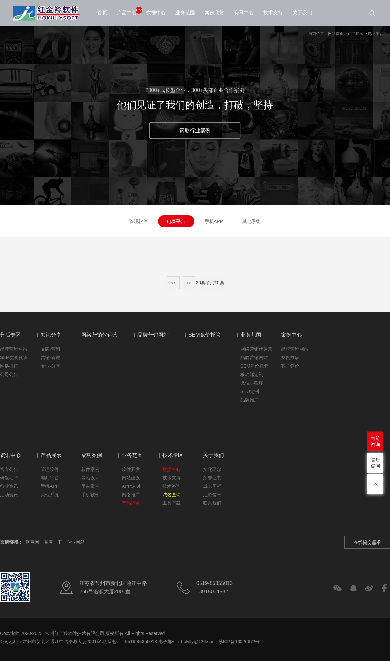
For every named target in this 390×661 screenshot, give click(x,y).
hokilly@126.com (198, 641)
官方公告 (9, 469)
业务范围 (185, 12)
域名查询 (171, 494)
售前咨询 (375, 441)
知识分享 (51, 335)
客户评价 (290, 366)
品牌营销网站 (13, 349)
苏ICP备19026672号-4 (240, 641)
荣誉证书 (212, 477)
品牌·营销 (50, 349)
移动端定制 (251, 374)
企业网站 (76, 542)
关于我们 (302, 12)
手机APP (214, 221)
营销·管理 (50, 357)
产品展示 (355, 34)
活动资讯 (9, 494)
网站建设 (131, 477)
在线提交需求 (367, 542)
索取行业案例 (195, 130)
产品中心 (126, 12)
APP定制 (131, 486)
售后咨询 (375, 462)
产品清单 (131, 503)
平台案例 (90, 486)
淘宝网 (32, 542)
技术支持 (273, 12)
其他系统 (251, 221)
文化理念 (212, 469)
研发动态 (9, 477)
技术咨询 (171, 486)
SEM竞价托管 (14, 357)
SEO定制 (249, 391)
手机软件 (90, 494)
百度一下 (53, 542)
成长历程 (212, 486)
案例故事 (290, 357)
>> (188, 282)
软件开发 (131, 469)
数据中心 (156, 12)
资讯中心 (244, 12)
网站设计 (90, 477)
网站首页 (336, 34)
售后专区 (10, 335)
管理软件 (138, 221)
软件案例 (90, 469)
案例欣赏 (214, 12)
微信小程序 (251, 382)
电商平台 (376, 34)
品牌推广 (249, 399)
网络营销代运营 (99, 335)
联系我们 (212, 503)
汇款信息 (212, 494)
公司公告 (9, 374)
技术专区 (172, 455)
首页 (99, 12)
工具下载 (171, 503)
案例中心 (291, 335)
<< (173, 282)
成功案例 (91, 455)
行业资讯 (9, 486)
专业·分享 (50, 366)
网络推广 (9, 366)
